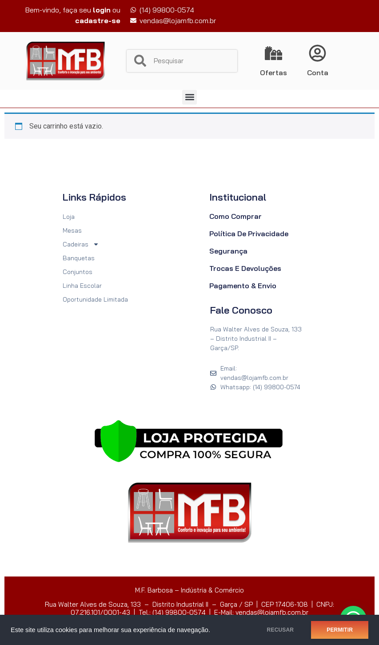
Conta (317, 72)
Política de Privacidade (248, 233)
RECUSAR (280, 630)
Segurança (228, 250)
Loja (69, 217)
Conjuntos (77, 272)
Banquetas (79, 258)
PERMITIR (340, 630)
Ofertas (273, 72)
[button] (189, 97)
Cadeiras (81, 244)
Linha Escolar (82, 286)
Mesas (72, 230)
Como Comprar (235, 216)
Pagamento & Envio (242, 285)
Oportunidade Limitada (95, 299)
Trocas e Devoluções (245, 268)
